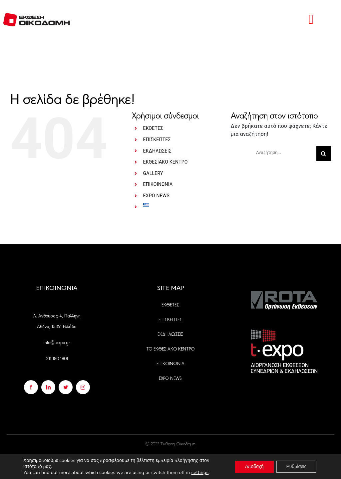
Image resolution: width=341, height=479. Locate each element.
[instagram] (83, 387)
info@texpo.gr (57, 342)
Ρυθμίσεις (296, 466)
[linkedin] (48, 387)
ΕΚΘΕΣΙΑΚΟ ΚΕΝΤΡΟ (165, 162)
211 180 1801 (57, 358)
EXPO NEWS (156, 195)
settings (199, 473)
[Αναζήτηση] (323, 153)
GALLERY (153, 173)
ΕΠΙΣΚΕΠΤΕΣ (157, 139)
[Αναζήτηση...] (283, 152)
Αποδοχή (254, 466)
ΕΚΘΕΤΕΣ (153, 128)
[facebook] (31, 387)
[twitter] (66, 387)
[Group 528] (284, 293)
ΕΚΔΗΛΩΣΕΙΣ (157, 151)
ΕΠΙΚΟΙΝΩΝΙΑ (158, 184)
